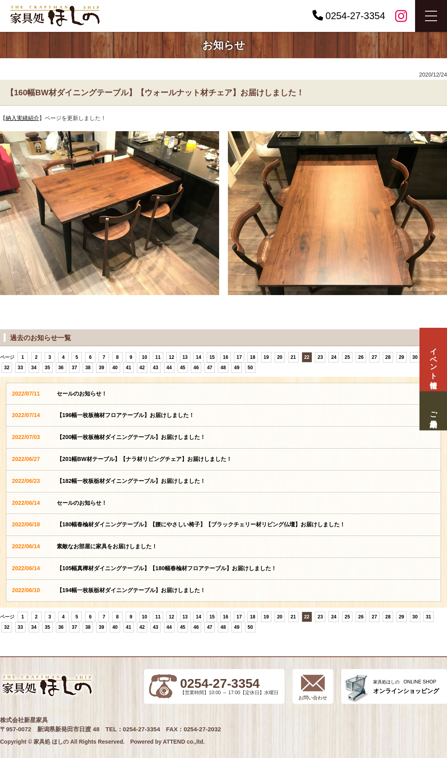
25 (347, 357)
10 (144, 357)
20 (279, 357)
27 (374, 357)
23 (320, 357)
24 (333, 357)
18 (252, 357)
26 (360, 357)
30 (414, 357)
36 (60, 367)
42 (141, 367)
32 (6, 367)
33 (20, 367)
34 (33, 367)
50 (250, 367)
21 (293, 357)
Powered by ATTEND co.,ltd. (167, 741)
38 (88, 367)
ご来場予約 (433, 411)
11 (157, 357)
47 (209, 367)
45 (182, 367)
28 (387, 357)
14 (198, 357)
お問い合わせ (313, 698)
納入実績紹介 (22, 118)
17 (238, 357)
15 (212, 357)
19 (266, 357)
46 (196, 367)
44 (169, 367)
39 (101, 367)
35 (47, 367)
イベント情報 (433, 359)
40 (114, 367)
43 (155, 367)
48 (223, 367)
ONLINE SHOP (406, 687)
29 (401, 357)
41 (128, 367)
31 (428, 617)
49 (236, 367)
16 (225, 357)
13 (185, 357)
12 (171, 357)
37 (74, 367)
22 (306, 357)
